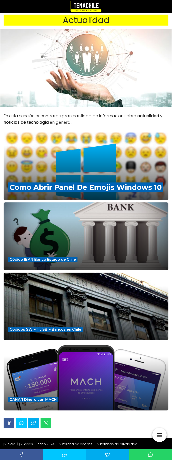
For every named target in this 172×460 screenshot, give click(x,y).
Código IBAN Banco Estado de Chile (43, 259)
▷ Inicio (9, 444)
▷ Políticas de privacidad (117, 444)
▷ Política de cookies (75, 444)
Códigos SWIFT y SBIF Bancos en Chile (45, 329)
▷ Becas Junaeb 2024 (36, 444)
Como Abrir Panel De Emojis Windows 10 (86, 187)
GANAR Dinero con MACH (33, 399)
